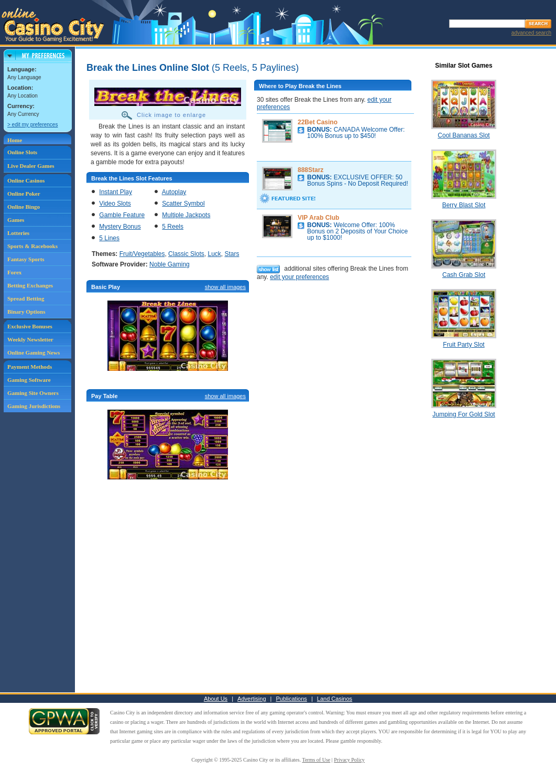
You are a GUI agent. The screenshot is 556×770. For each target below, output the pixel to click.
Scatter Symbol (183, 203)
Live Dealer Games (30, 166)
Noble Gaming (169, 264)
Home (14, 140)
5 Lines (109, 238)
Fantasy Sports (26, 259)
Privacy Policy (349, 760)
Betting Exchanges (30, 285)
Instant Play (115, 192)
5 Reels (172, 226)
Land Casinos (334, 699)
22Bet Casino (317, 122)
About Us (215, 699)
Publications (291, 699)
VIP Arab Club (318, 217)
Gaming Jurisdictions (33, 406)
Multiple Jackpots (186, 215)
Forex (14, 272)
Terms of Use (316, 760)
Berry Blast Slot (464, 205)
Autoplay (174, 192)
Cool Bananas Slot (463, 135)
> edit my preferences (32, 124)
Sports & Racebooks (32, 246)
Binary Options (26, 311)
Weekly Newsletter (30, 339)
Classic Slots (186, 254)
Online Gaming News (33, 352)
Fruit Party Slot (463, 344)
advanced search (531, 33)
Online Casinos (26, 180)
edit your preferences (299, 277)
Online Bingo (23, 207)
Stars (231, 254)
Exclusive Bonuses (29, 326)
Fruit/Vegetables (142, 254)
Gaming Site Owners (33, 393)
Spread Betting (25, 298)
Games (15, 220)
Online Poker (23, 193)
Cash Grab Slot (463, 275)
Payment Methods (29, 366)
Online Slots (22, 152)
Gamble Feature (122, 215)
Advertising (251, 699)
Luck (214, 254)
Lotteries (18, 233)
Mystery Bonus (119, 226)
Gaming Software (29, 380)
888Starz (310, 170)
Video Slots (115, 203)
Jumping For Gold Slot (463, 414)
